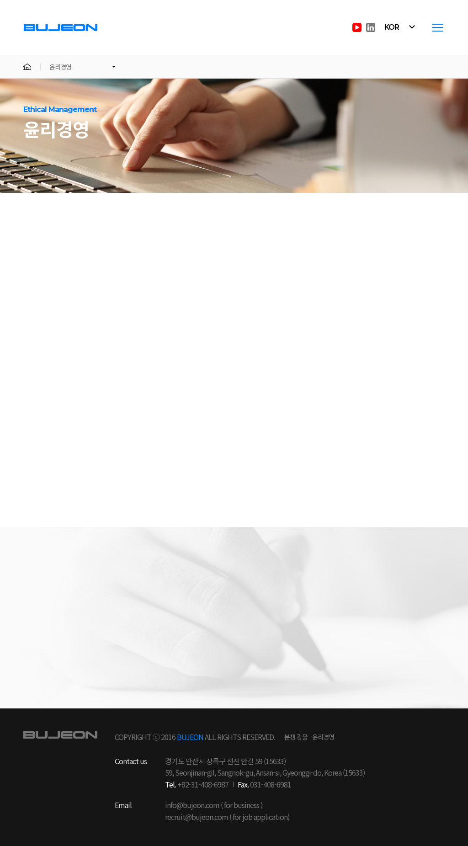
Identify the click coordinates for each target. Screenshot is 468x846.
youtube (357, 27)
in (370, 27)
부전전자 (60, 27)
